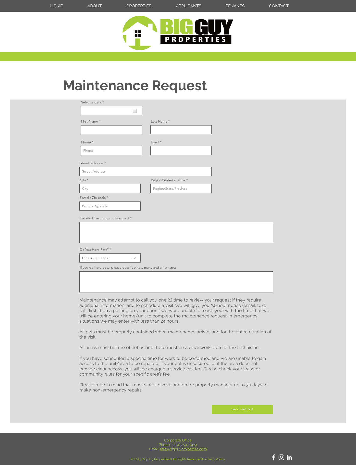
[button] (147, 6)
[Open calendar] (135, 111)
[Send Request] (242, 409)
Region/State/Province (168, 180)
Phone (86, 142)
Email (155, 142)
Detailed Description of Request (104, 218)
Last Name (159, 121)
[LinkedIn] (289, 457)
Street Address (91, 163)
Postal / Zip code (93, 197)
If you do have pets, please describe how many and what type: (128, 267)
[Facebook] (273, 457)
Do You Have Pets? (94, 249)
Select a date (93, 102)
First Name (89, 121)
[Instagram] (281, 457)
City (83, 180)
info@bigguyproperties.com (183, 449)
